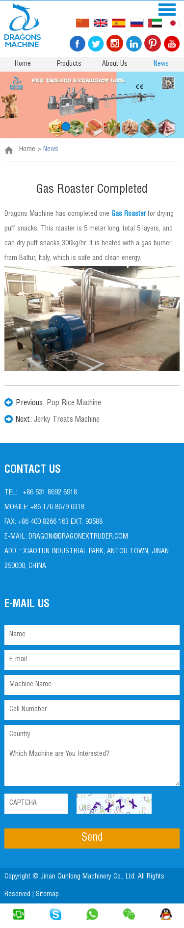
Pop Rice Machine (74, 404)
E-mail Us (27, 604)
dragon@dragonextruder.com (78, 537)
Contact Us (32, 470)
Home (23, 64)
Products (69, 64)
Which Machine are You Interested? (91, 765)
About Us (115, 64)
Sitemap (48, 894)
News (161, 64)
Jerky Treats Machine (67, 420)
